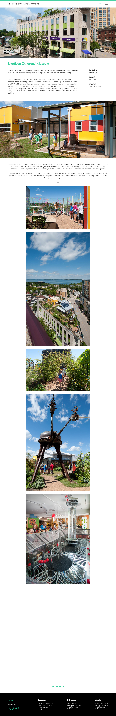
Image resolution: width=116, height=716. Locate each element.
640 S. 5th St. (71, 704)
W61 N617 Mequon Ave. (45, 704)
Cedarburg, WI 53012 (45, 705)
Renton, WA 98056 (101, 705)
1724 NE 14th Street (101, 704)
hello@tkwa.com (43, 709)
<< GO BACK (58, 687)
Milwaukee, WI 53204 (74, 705)
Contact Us (12, 704)
